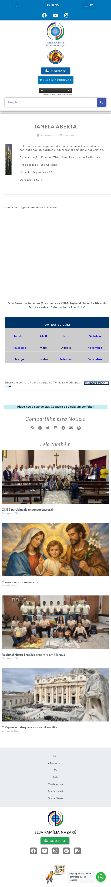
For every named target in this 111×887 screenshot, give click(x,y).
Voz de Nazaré (55, 784)
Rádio (55, 777)
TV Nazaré (68, 135)
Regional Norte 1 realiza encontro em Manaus (33, 654)
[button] (16, 5)
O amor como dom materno (20, 582)
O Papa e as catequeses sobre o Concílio (29, 727)
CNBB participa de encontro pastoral (27, 509)
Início (55, 756)
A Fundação (55, 763)
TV (55, 770)
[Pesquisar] (101, 102)
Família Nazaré (55, 791)
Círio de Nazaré (55, 798)
